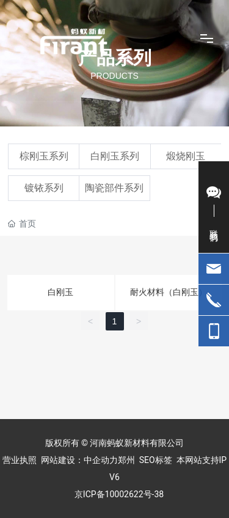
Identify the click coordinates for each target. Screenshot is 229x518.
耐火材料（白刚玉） (168, 292)
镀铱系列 (44, 188)
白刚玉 (60, 292)
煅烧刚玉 (185, 156)
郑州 (126, 460)
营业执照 (19, 460)
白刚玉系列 (114, 156)
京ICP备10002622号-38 (119, 494)
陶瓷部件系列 (114, 188)
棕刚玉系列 (44, 156)
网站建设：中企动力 (79, 460)
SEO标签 (155, 460)
